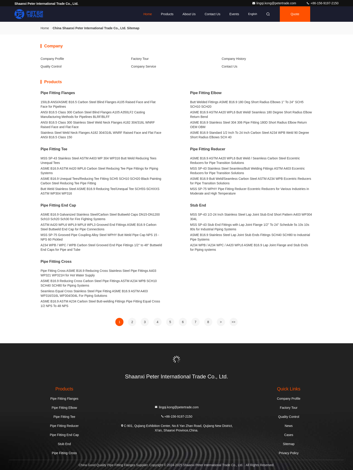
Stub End (198, 205)
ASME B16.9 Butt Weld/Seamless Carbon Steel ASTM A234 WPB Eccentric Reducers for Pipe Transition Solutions (250, 181)
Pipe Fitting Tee (54, 149)
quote (295, 14)
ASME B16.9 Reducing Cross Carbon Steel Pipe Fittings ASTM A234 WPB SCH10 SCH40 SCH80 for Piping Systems (99, 283)
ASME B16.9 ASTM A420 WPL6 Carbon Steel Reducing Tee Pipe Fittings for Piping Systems (99, 171)
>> (233, 322)
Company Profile (52, 59)
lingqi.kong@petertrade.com (274, 3)
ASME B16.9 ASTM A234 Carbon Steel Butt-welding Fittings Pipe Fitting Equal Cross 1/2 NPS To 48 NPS (100, 304)
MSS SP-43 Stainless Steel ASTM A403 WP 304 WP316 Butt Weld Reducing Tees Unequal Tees (98, 160)
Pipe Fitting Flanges (58, 93)
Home (147, 14)
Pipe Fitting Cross (56, 261)
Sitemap (288, 444)
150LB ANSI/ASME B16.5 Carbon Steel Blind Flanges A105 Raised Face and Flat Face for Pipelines (98, 104)
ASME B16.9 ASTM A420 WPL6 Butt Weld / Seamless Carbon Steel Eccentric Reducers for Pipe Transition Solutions (245, 160)
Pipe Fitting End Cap (58, 205)
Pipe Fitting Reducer (207, 149)
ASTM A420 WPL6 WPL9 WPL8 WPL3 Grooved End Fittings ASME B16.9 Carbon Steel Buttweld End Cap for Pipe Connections (98, 227)
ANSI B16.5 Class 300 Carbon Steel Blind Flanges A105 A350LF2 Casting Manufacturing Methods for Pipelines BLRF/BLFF (93, 114)
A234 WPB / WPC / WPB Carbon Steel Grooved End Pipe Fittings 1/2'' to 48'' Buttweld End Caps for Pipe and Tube (101, 247)
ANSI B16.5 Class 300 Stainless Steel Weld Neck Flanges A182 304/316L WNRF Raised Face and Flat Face (98, 125)
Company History (234, 59)
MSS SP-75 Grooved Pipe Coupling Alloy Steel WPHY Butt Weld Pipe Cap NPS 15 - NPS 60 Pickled (100, 237)
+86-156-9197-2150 (322, 3)
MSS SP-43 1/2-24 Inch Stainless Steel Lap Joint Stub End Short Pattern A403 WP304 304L (251, 217)
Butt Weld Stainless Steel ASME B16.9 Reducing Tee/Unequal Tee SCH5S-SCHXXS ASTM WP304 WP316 (100, 191)
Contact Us (212, 14)
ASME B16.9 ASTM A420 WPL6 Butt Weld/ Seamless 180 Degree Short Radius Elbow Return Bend (251, 114)
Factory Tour (140, 59)
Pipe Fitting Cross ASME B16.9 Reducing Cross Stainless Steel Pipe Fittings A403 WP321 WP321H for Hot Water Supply (98, 273)
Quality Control (51, 66)
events (234, 14)
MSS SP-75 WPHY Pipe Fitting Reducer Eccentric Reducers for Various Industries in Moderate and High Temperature (249, 191)
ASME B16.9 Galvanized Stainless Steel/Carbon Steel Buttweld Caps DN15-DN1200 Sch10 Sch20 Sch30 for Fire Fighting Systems (100, 217)
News (289, 426)
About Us (189, 14)
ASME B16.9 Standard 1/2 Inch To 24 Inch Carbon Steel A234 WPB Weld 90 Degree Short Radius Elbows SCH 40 (249, 135)
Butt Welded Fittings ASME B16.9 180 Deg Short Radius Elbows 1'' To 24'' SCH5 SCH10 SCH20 (246, 104)
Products (167, 14)
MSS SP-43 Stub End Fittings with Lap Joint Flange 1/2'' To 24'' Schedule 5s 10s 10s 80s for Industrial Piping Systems (249, 227)
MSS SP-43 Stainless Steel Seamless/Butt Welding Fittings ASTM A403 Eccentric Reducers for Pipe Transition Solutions (247, 171)
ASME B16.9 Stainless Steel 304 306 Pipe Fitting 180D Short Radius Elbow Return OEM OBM (248, 125)
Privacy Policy (289, 453)
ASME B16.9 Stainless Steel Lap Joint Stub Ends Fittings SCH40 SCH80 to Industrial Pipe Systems (250, 237)
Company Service (143, 66)
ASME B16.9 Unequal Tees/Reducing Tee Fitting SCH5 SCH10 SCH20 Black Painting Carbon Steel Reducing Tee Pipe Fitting (101, 181)
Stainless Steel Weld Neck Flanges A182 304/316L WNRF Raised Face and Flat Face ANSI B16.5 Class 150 (101, 135)
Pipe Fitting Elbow (206, 93)
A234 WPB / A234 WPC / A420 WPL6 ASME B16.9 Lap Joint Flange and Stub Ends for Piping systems (249, 247)
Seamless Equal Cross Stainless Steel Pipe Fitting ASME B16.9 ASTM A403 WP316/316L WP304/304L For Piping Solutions (94, 293)
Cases (288, 435)
